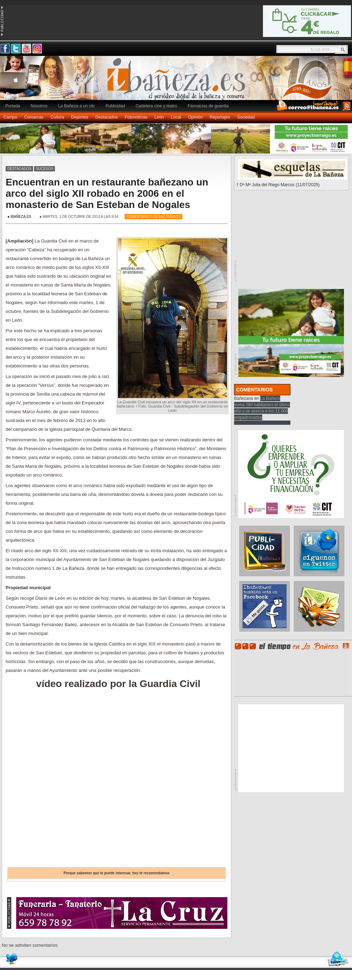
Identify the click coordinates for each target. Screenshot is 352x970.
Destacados (106, 117)
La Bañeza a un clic (76, 105)
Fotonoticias (136, 117)
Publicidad (115, 105)
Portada (12, 105)
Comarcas (34, 117)
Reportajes (220, 117)
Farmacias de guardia (208, 105)
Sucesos (44, 169)
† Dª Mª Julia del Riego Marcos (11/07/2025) (278, 184)
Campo (10, 117)
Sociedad (246, 117)
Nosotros (39, 105)
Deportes (79, 117)
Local (176, 117)
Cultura (57, 117)
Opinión (195, 117)
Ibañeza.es (178, 82)
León (159, 117)
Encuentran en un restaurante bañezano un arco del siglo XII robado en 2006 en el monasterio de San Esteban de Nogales (107, 193)
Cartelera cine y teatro (156, 105)
